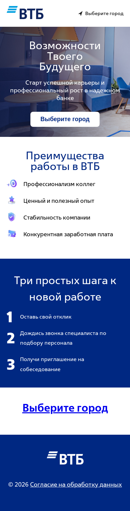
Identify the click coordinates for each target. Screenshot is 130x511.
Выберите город (65, 119)
